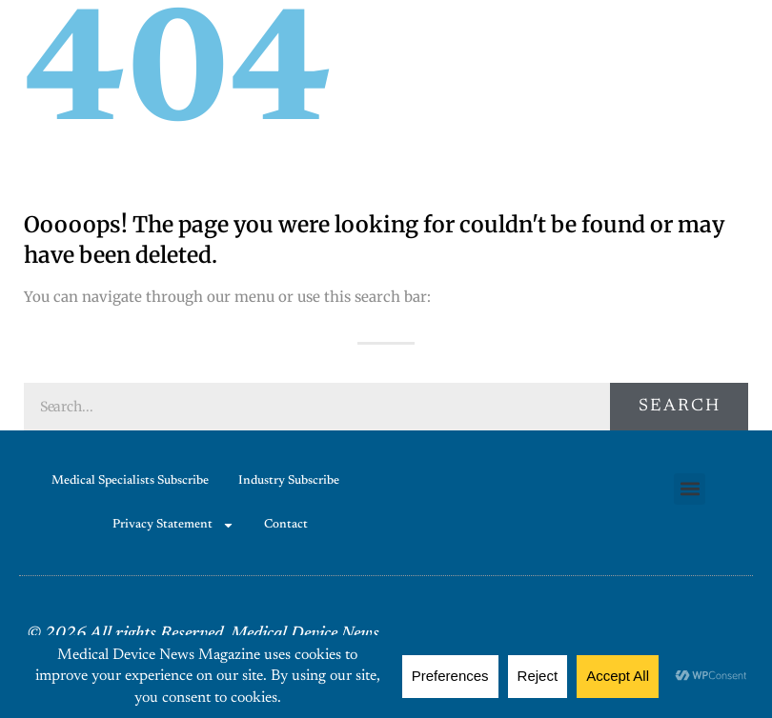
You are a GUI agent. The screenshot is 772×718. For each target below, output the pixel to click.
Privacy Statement (173, 525)
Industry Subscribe (288, 480)
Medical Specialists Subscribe (130, 480)
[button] (689, 489)
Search (680, 406)
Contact (286, 524)
